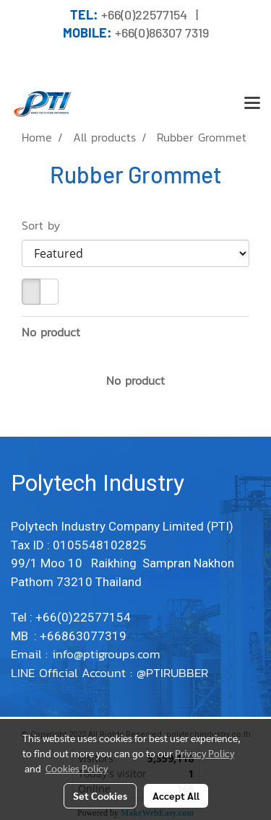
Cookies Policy (77, 768)
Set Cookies (100, 795)
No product (51, 332)
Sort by (47, 225)
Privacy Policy (204, 752)
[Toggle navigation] (252, 104)
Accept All (175, 795)
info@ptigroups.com (108, 654)
